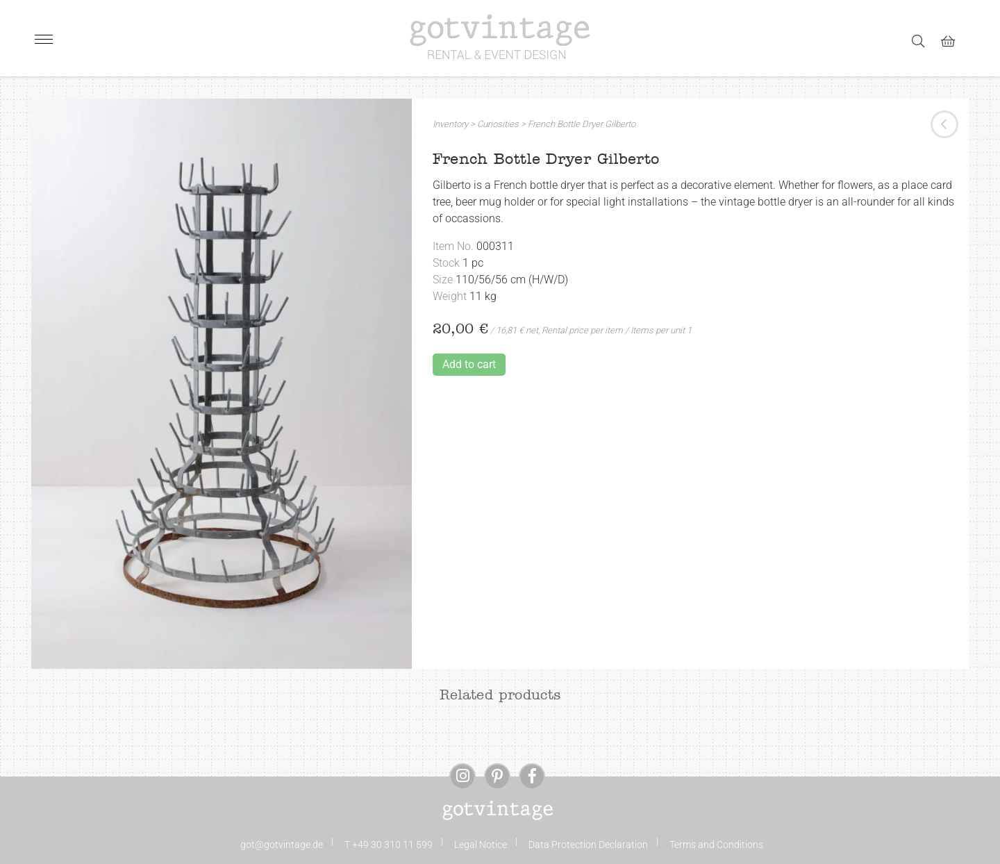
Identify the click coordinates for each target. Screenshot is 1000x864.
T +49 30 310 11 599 (388, 844)
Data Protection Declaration (588, 844)
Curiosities (498, 124)
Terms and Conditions (716, 844)
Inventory (450, 124)
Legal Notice (480, 844)
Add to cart (469, 364)
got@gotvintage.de (281, 844)
